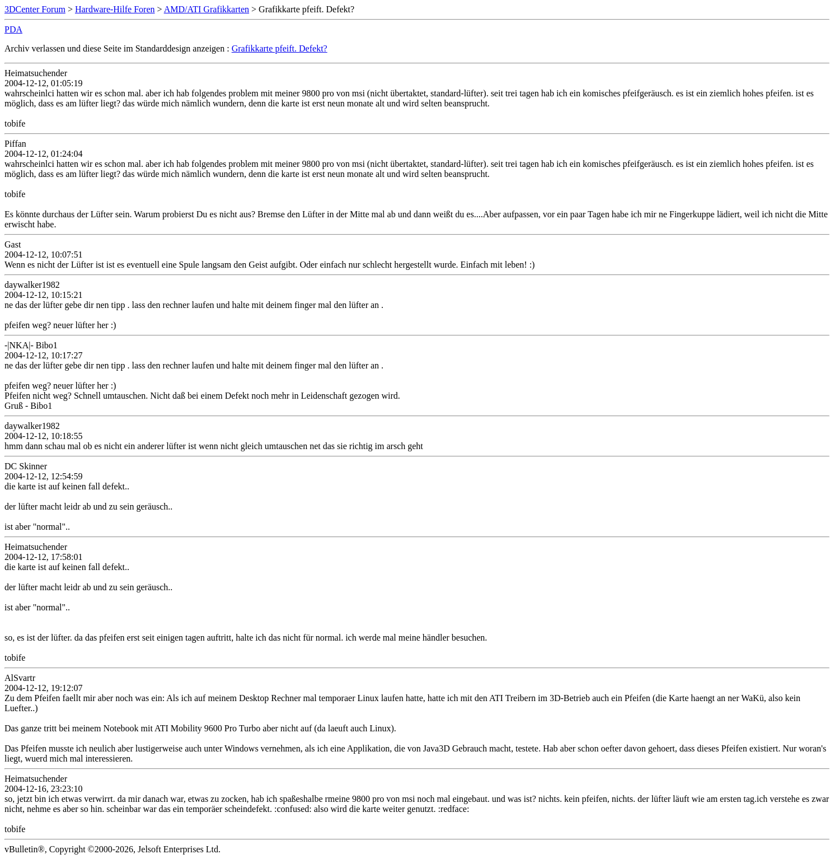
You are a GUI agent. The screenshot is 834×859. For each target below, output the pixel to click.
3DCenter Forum (34, 9)
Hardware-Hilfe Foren (115, 9)
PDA (13, 29)
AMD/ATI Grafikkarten (206, 9)
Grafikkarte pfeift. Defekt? (279, 48)
